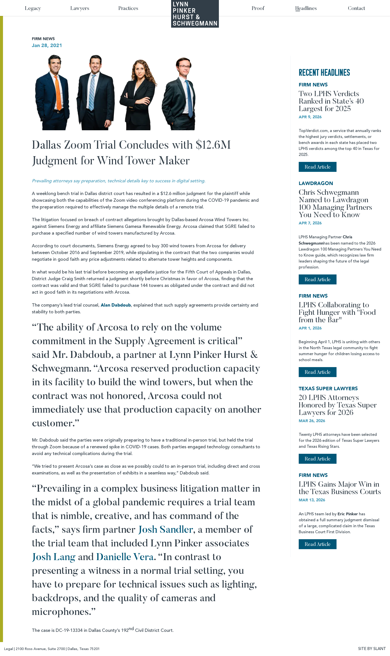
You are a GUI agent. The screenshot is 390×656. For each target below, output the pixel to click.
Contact (356, 8)
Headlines (306, 8)
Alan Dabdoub (116, 305)
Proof (258, 8)
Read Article (318, 167)
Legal (8, 649)
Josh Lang (53, 558)
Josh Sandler (165, 530)
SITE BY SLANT (372, 649)
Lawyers (79, 8)
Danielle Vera (125, 558)
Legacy (33, 8)
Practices (128, 8)
